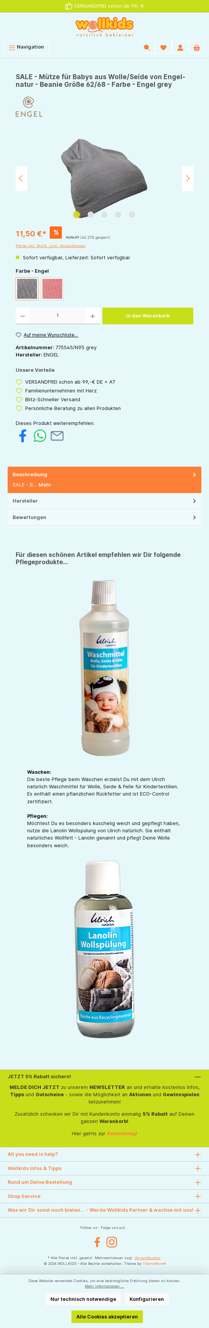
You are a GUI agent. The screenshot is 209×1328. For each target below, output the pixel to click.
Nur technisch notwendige (83, 1299)
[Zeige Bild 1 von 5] (77, 215)
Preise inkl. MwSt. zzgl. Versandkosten (51, 246)
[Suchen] (147, 47)
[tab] (104, 480)
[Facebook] (97, 1242)
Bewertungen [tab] (105, 517)
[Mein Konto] (180, 47)
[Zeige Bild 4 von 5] (118, 215)
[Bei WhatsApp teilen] (40, 435)
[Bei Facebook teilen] (22, 435)
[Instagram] (111, 1242)
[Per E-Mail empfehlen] (57, 435)
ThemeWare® (154, 1263)
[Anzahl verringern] (23, 316)
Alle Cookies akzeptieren (107, 1317)
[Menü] (26, 47)
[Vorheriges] (21, 178)
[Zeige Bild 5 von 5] (132, 215)
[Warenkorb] (196, 47)
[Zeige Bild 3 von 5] (104, 215)
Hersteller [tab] (105, 501)
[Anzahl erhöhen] (93, 316)
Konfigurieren (147, 1299)
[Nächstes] (187, 178)
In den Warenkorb (148, 316)
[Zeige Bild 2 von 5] (90, 215)
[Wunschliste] (163, 47)
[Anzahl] (57, 316)
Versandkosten (147, 1258)
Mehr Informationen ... (104, 1286)
